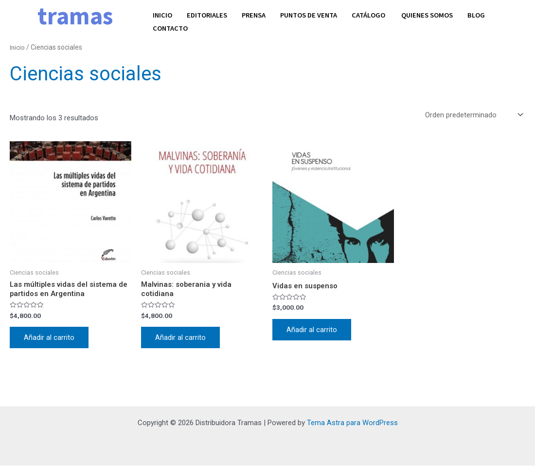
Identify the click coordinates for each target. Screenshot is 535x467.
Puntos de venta (313, 14)
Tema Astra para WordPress (352, 424)
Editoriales (208, 14)
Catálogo (375, 14)
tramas (75, 15)
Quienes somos (434, 14)
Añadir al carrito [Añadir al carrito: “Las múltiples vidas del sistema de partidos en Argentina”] (49, 338)
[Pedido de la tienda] (473, 115)
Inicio (163, 14)
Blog (484, 14)
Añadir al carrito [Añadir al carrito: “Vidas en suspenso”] (312, 330)
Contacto (170, 26)
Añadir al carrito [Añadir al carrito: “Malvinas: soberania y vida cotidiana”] (181, 338)
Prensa (256, 14)
